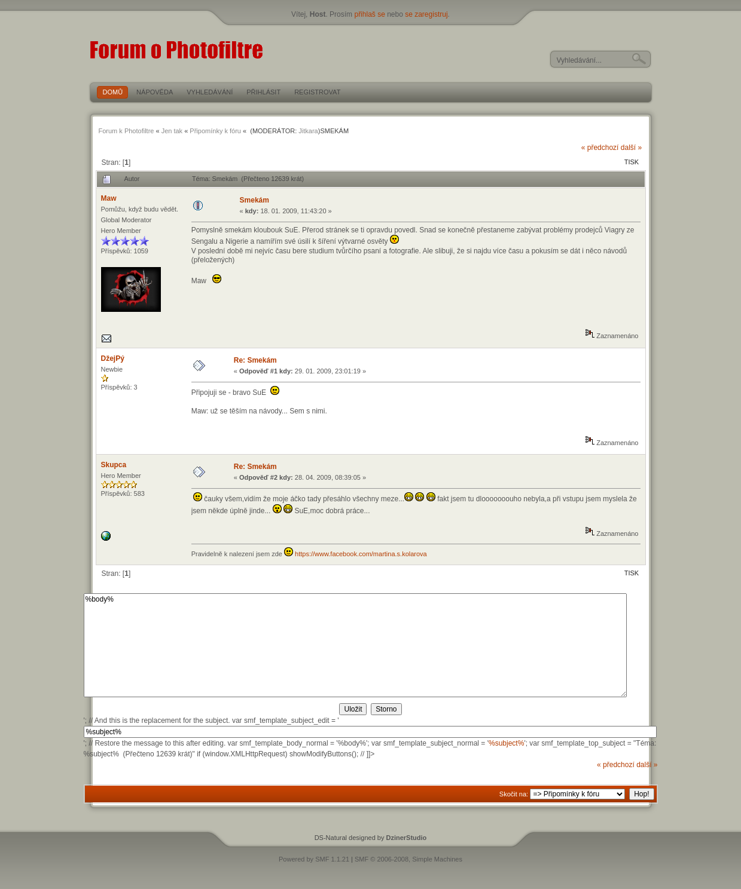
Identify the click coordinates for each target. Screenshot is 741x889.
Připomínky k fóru (215, 130)
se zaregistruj (426, 14)
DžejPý (112, 358)
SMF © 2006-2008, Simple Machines (408, 859)
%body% (355, 645)
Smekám (254, 200)
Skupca (114, 465)
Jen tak (171, 130)
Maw (109, 198)
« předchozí (600, 147)
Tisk (631, 161)
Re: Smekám (255, 360)
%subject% (506, 743)
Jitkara (308, 130)
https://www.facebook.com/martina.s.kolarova (361, 553)
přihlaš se (369, 14)
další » (631, 147)
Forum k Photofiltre (126, 130)
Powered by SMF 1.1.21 (314, 859)
